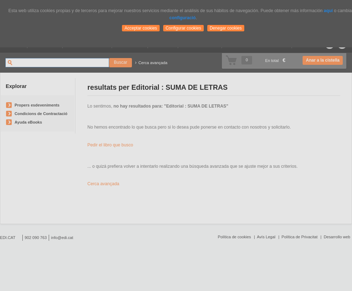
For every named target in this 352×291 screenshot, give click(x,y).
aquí (328, 10)
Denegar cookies (226, 28)
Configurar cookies (183, 28)
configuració (182, 17)
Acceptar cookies (140, 28)
